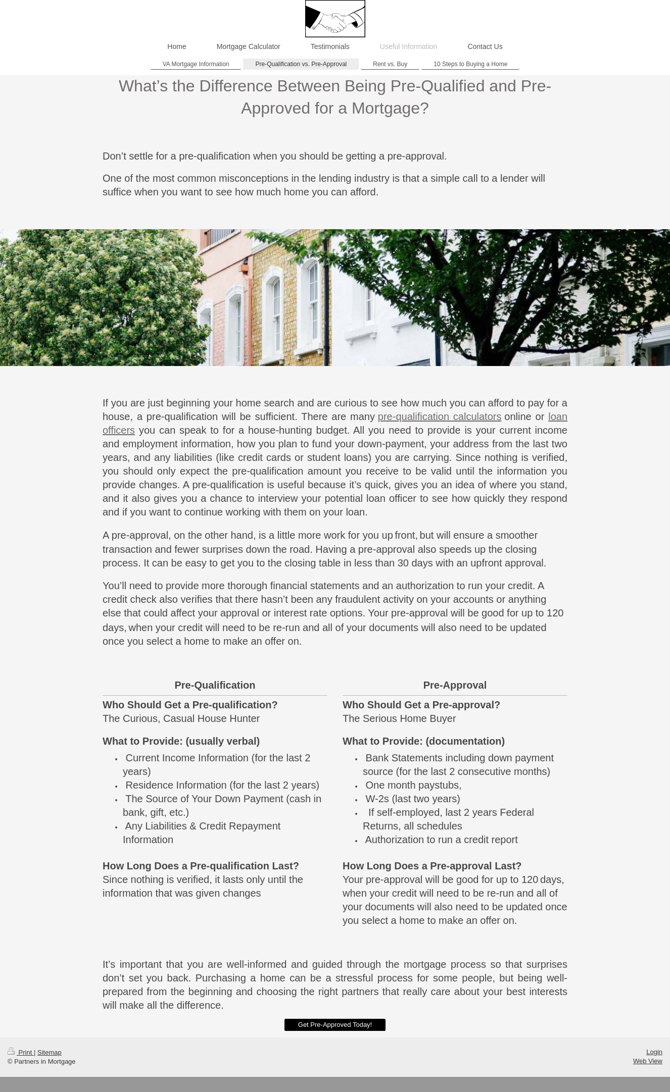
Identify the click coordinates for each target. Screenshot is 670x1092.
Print (21, 1052)
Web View (647, 1061)
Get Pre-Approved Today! (335, 1024)
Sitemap (49, 1052)
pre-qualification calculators (440, 416)
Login (654, 1052)
